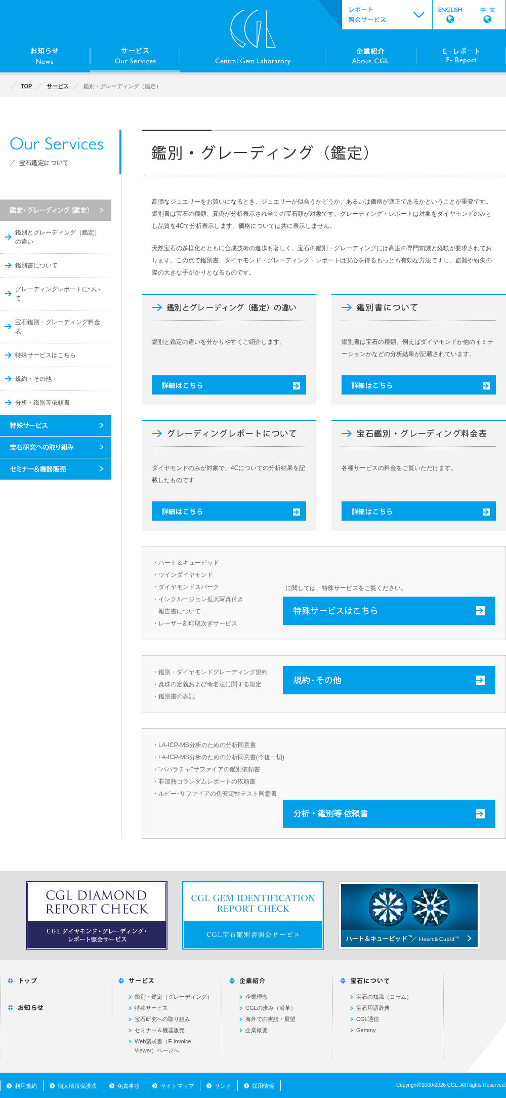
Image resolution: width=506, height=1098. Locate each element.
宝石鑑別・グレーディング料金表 (57, 327)
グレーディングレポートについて (57, 294)
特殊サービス (151, 1008)
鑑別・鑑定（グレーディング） (174, 997)
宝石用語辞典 (373, 1008)
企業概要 (256, 1030)
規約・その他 (33, 378)
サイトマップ (177, 1086)
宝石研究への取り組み (162, 1019)
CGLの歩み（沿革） (270, 1008)
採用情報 (263, 1086)
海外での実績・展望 (270, 1019)
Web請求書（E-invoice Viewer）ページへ (163, 1045)
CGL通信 (367, 1019)
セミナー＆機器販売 (160, 1030)
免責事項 (128, 1086)
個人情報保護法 (77, 1086)
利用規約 (26, 1086)
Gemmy (366, 1030)
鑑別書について (36, 265)
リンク (223, 1086)
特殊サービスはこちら (45, 355)
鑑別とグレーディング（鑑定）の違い (57, 237)
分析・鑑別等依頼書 (42, 402)
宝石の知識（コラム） (384, 997)
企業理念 (256, 997)
